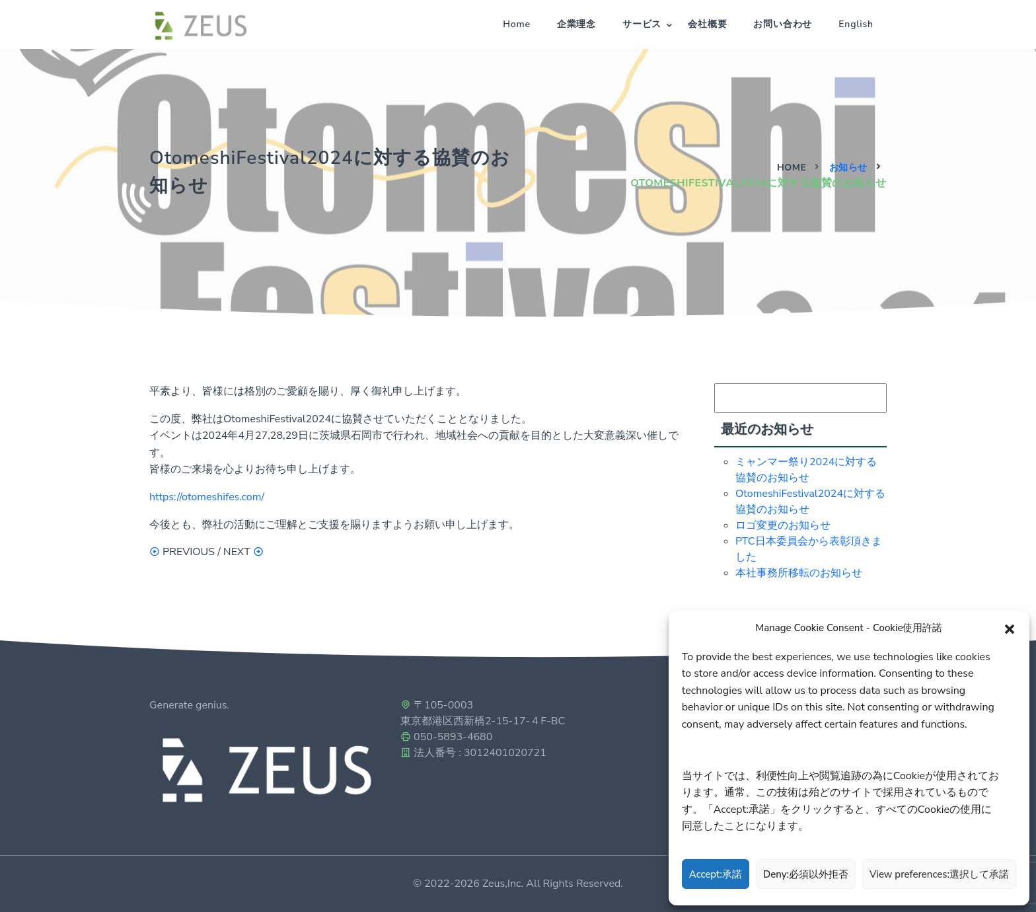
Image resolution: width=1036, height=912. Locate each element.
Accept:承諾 (715, 874)
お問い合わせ (782, 24)
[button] (1009, 627)
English (855, 24)
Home (517, 24)
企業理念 (576, 24)
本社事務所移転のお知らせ (798, 573)
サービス (641, 24)
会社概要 (707, 24)
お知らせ (848, 167)
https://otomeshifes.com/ (206, 497)
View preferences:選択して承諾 (939, 874)
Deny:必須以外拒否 (805, 874)
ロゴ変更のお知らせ (783, 525)
